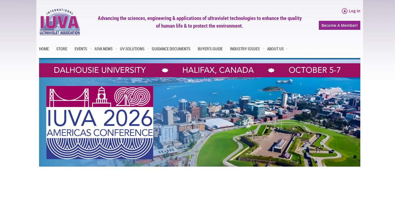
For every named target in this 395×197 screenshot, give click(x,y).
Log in (354, 10)
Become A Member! (340, 25)
